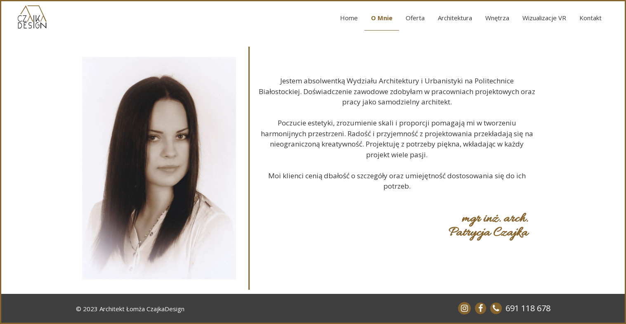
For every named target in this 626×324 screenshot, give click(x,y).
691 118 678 (528, 308)
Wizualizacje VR (544, 18)
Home (349, 18)
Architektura (455, 18)
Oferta (415, 18)
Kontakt (590, 18)
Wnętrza (497, 18)
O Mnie (381, 18)
